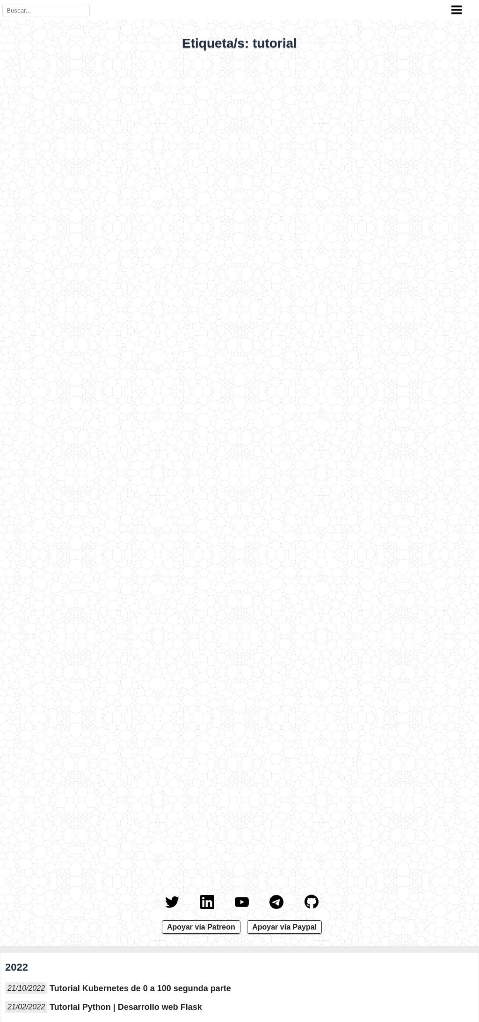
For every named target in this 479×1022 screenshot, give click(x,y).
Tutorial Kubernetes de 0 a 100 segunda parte (140, 988)
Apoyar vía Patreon (201, 927)
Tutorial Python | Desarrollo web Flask (126, 1007)
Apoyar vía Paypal (284, 927)
